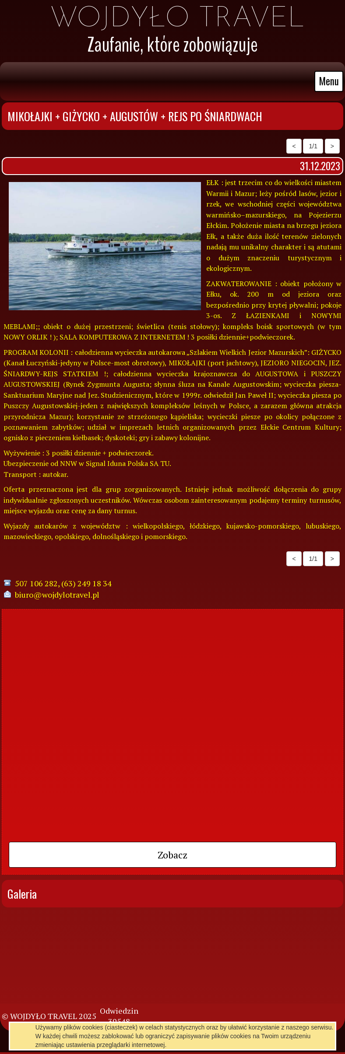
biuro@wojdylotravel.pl (57, 594)
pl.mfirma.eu (188, 1037)
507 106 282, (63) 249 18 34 (63, 583)
